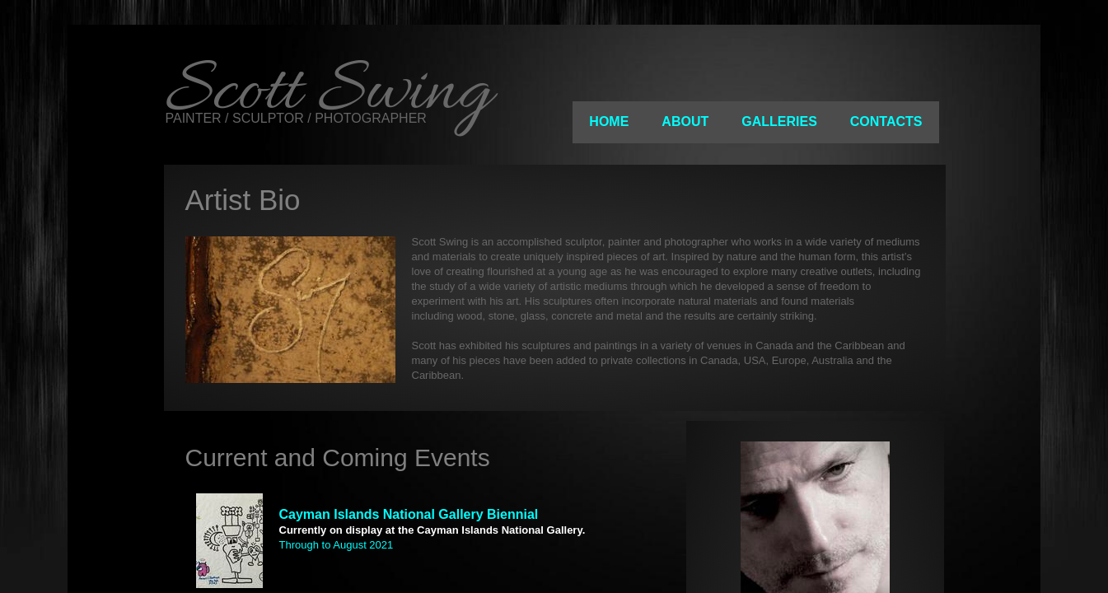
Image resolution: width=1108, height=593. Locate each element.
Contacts (886, 121)
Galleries (779, 121)
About (685, 121)
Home (609, 121)
